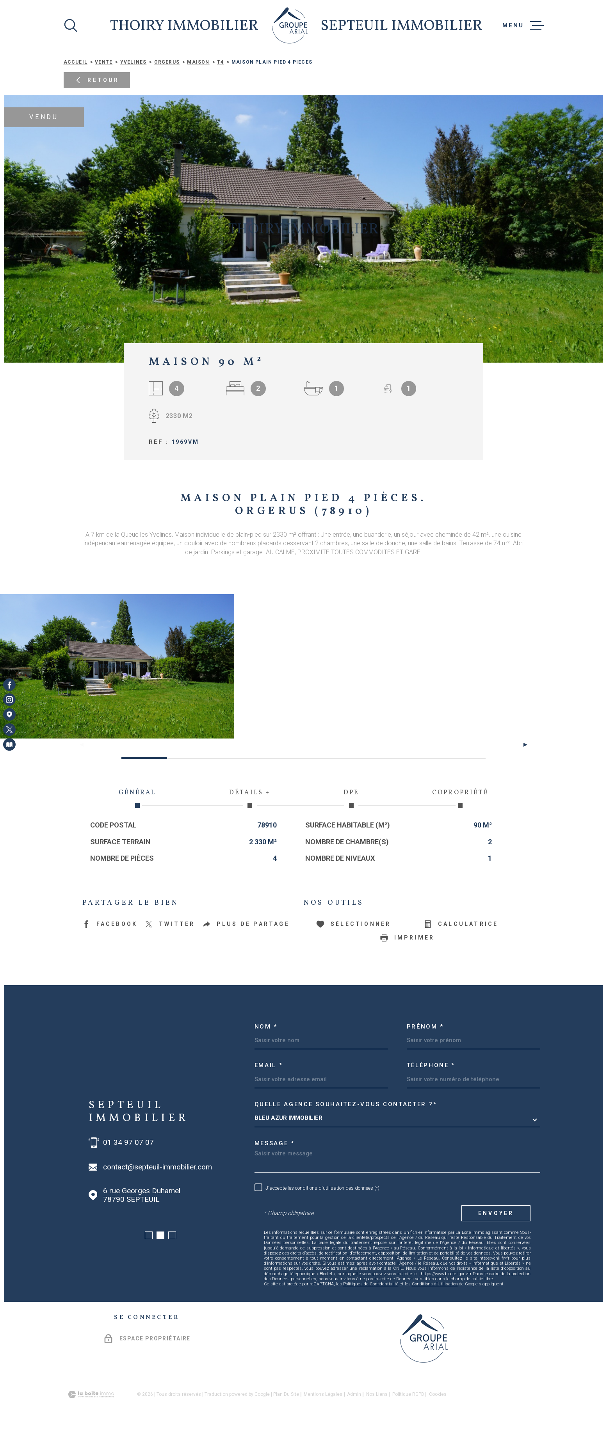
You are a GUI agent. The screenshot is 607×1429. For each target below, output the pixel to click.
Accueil (75, 62)
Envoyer (496, 1213)
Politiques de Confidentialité (371, 1284)
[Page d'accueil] (289, 25)
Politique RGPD (408, 1394)
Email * (269, 1065)
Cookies (438, 1394)
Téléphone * (431, 1065)
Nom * (266, 1026)
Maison (198, 62)
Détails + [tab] (249, 798)
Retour (96, 80)
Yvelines (133, 62)
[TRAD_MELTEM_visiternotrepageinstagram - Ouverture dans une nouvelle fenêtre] (9, 699)
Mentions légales (323, 1394)
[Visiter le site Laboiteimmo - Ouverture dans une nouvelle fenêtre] (91, 1394)
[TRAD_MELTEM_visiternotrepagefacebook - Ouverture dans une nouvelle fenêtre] (9, 684)
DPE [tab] (351, 798)
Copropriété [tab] (460, 798)
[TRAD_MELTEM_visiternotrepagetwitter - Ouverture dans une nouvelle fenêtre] (9, 729)
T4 (220, 62)
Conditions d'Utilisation (435, 1284)
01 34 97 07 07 (128, 1142)
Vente (103, 62)
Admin (354, 1394)
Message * (275, 1143)
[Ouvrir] (71, 25)
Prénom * (425, 1026)
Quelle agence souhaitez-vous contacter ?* (346, 1104)
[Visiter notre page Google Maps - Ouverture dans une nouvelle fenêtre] (9, 714)
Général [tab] (137, 798)
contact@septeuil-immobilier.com (157, 1167)
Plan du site (286, 1394)
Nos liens (377, 1394)
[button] (522, 744)
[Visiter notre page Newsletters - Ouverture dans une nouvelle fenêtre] (9, 744)
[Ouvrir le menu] (523, 25)
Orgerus (167, 62)
